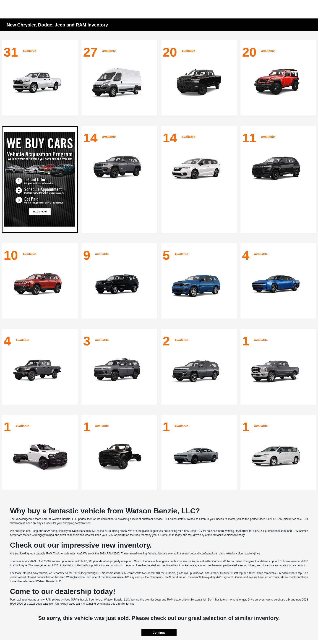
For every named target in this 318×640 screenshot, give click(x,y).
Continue (159, 632)
